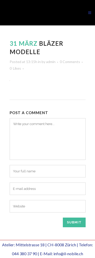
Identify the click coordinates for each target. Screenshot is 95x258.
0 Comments (70, 61)
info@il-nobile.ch (68, 253)
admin (50, 61)
